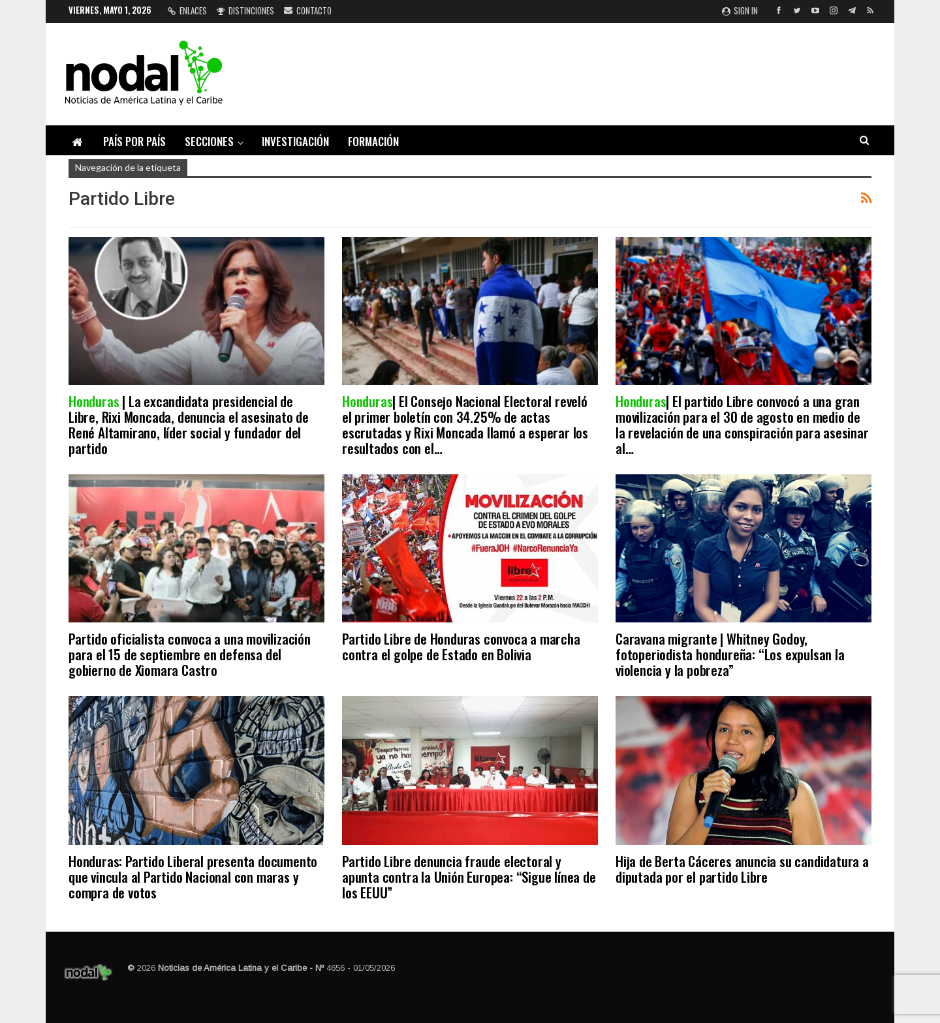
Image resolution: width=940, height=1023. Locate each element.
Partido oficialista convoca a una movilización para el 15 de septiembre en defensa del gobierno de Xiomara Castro (190, 654)
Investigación (295, 141)
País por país (134, 141)
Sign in (740, 10)
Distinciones (245, 10)
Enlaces (187, 10)
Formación (373, 141)
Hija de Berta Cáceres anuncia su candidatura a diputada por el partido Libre (742, 869)
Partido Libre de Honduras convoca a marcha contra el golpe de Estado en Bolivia (461, 646)
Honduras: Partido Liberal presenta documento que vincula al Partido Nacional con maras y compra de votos (193, 876)
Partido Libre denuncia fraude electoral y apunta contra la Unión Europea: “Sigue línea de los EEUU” (469, 876)
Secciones (209, 141)
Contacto (308, 10)
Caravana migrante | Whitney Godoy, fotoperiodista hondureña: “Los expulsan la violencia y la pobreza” (730, 654)
